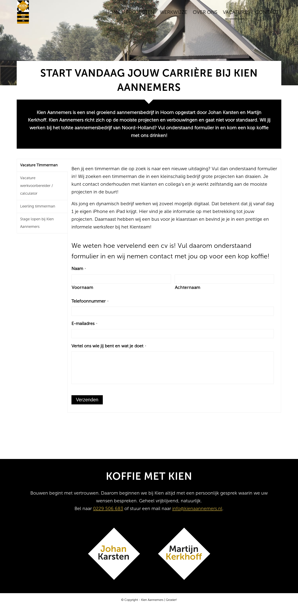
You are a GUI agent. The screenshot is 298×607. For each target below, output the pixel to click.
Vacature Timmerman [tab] (39, 165)
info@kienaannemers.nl (197, 508)
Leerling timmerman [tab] (37, 206)
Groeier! (171, 600)
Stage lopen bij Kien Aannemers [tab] (37, 223)
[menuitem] (113, 12)
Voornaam (82, 287)
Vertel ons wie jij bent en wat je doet (108, 346)
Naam (78, 268)
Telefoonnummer (89, 301)
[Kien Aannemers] (23, 12)
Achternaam (187, 287)
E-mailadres (84, 323)
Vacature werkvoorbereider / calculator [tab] (36, 186)
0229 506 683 (108, 508)
